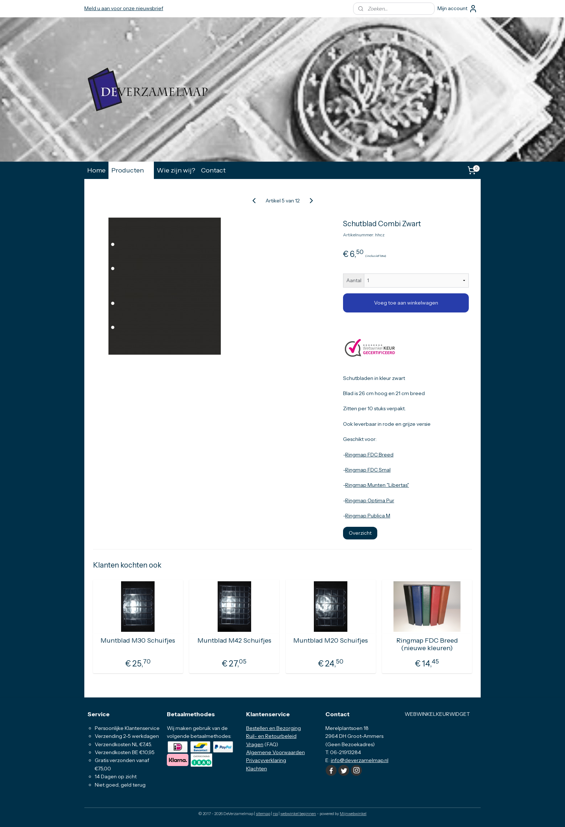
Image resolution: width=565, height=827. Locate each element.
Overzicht (360, 533)
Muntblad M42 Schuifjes (234, 640)
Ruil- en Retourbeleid (271, 736)
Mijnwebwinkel (353, 813)
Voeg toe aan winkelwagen (406, 302)
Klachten (256, 768)
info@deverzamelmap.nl (359, 760)
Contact (213, 170)
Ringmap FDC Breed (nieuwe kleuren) (427, 644)
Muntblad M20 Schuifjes (330, 640)
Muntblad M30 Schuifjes (138, 640)
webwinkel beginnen (298, 813)
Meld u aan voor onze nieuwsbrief (123, 8)
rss (275, 813)
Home (96, 170)
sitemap (263, 813)
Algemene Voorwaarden (275, 752)
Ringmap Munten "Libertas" (377, 485)
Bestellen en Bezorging (273, 728)
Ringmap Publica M (367, 515)
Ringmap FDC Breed (369, 454)
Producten (131, 170)
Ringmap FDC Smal (368, 470)
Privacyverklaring (266, 760)
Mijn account (457, 8)
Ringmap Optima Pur (369, 500)
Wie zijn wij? (176, 170)
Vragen (254, 744)
